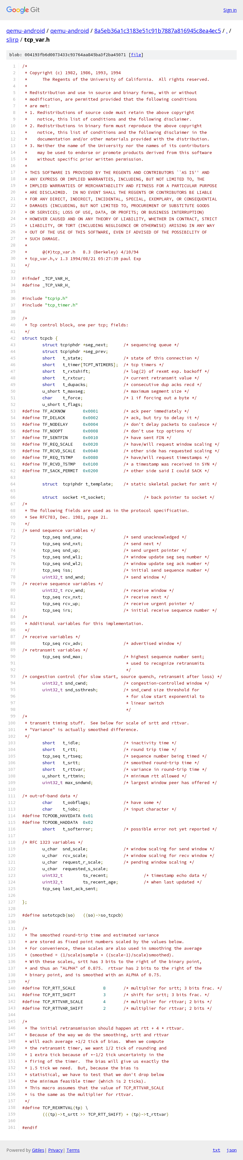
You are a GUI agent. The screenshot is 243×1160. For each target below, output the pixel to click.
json (232, 1150)
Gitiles (38, 1150)
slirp (12, 39)
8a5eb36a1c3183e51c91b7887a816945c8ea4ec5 (157, 30)
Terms (73, 1150)
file (136, 54)
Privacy (55, 1150)
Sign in (230, 10)
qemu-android (25, 30)
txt (216, 1150)
